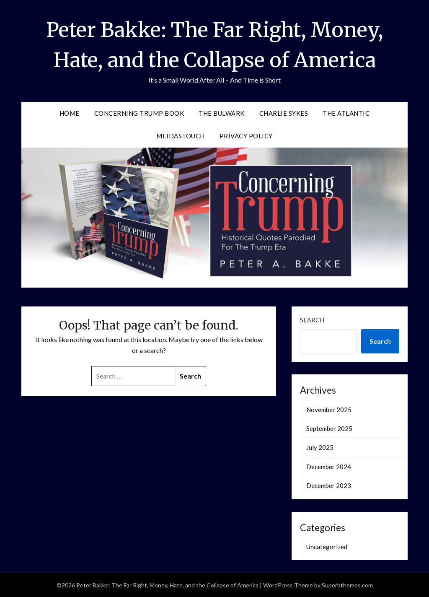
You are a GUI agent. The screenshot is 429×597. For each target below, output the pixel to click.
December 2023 (328, 485)
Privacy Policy (246, 136)
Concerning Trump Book (139, 113)
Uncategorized (326, 546)
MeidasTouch (180, 136)
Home (69, 113)
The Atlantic (346, 113)
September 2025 (329, 428)
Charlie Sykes (283, 113)
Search (312, 320)
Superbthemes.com (347, 585)
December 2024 (328, 466)
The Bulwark (222, 113)
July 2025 (319, 447)
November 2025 (328, 409)
